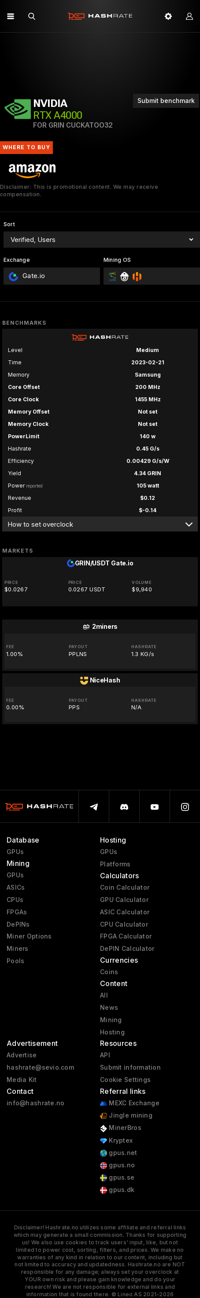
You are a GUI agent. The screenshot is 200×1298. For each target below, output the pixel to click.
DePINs (18, 924)
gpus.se (117, 1177)
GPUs (15, 851)
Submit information (130, 1067)
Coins (109, 971)
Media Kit (22, 1079)
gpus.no (117, 1165)
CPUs (15, 899)
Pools (15, 960)
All (104, 995)
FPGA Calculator (126, 936)
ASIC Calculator (124, 912)
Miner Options (29, 936)
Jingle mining (126, 1115)
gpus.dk (117, 1190)
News (109, 1007)
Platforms (115, 864)
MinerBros (120, 1128)
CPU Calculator (124, 924)
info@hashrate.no (35, 1103)
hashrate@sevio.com (40, 1067)
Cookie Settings (125, 1079)
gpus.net (118, 1153)
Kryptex (116, 1140)
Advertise (22, 1055)
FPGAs (17, 912)
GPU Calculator (124, 899)
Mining (111, 1019)
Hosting (112, 1032)
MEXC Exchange (129, 1103)
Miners (18, 948)
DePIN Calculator (127, 948)
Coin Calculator (124, 887)
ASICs (16, 887)
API (105, 1055)
